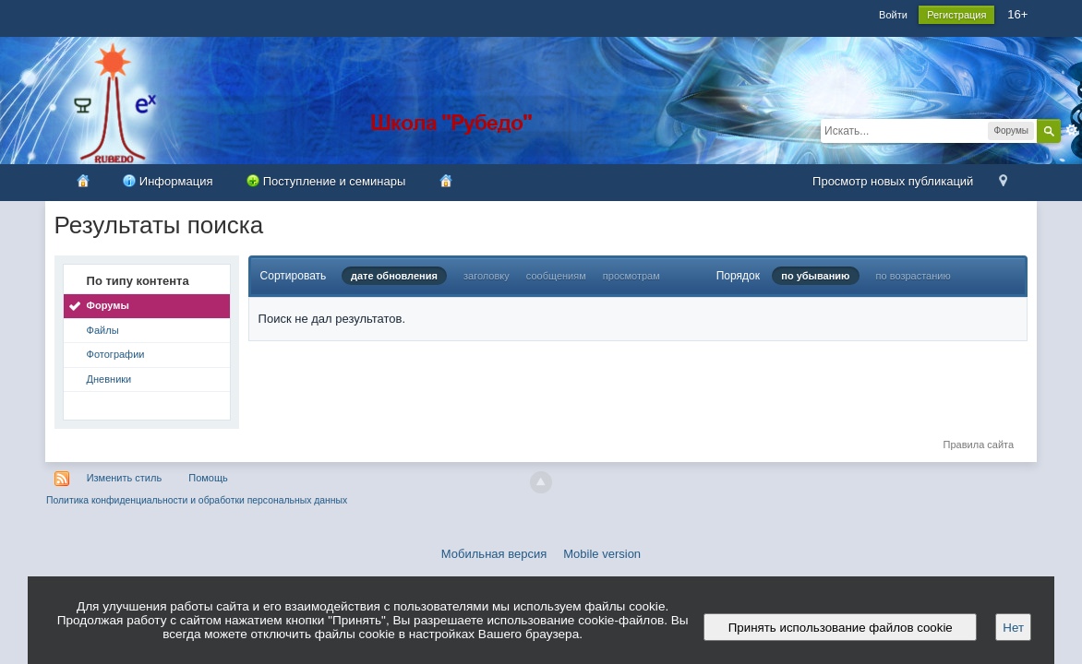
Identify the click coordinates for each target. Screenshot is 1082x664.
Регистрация (956, 14)
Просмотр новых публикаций (892, 181)
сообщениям (556, 275)
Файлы (103, 330)
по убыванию (815, 275)
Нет (1013, 627)
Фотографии (116, 354)
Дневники (109, 379)
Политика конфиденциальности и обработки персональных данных (196, 500)
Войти (893, 14)
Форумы (108, 305)
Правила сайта (979, 444)
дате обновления (394, 275)
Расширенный (1071, 130)
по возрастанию (913, 275)
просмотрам (631, 275)
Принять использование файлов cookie (840, 627)
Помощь (208, 477)
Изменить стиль (124, 477)
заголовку (486, 275)
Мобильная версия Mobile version (541, 554)
